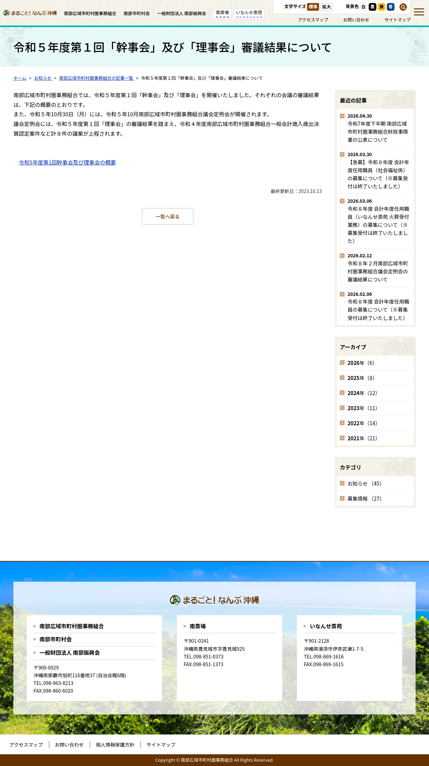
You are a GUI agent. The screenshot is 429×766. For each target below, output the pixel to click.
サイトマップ (397, 19)
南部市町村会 (56, 639)
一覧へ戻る (168, 216)
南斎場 (198, 626)
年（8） (362, 377)
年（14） (364, 423)
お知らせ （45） (366, 483)
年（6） (362, 362)
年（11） (364, 407)
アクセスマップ (313, 19)
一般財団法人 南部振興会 (70, 652)
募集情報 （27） (366, 498)
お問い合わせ (356, 19)
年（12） (364, 392)
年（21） (364, 438)
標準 (313, 6)
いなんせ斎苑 (326, 626)
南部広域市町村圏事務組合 (72, 626)
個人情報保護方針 (115, 744)
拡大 (326, 6)
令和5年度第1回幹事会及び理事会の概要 (67, 162)
